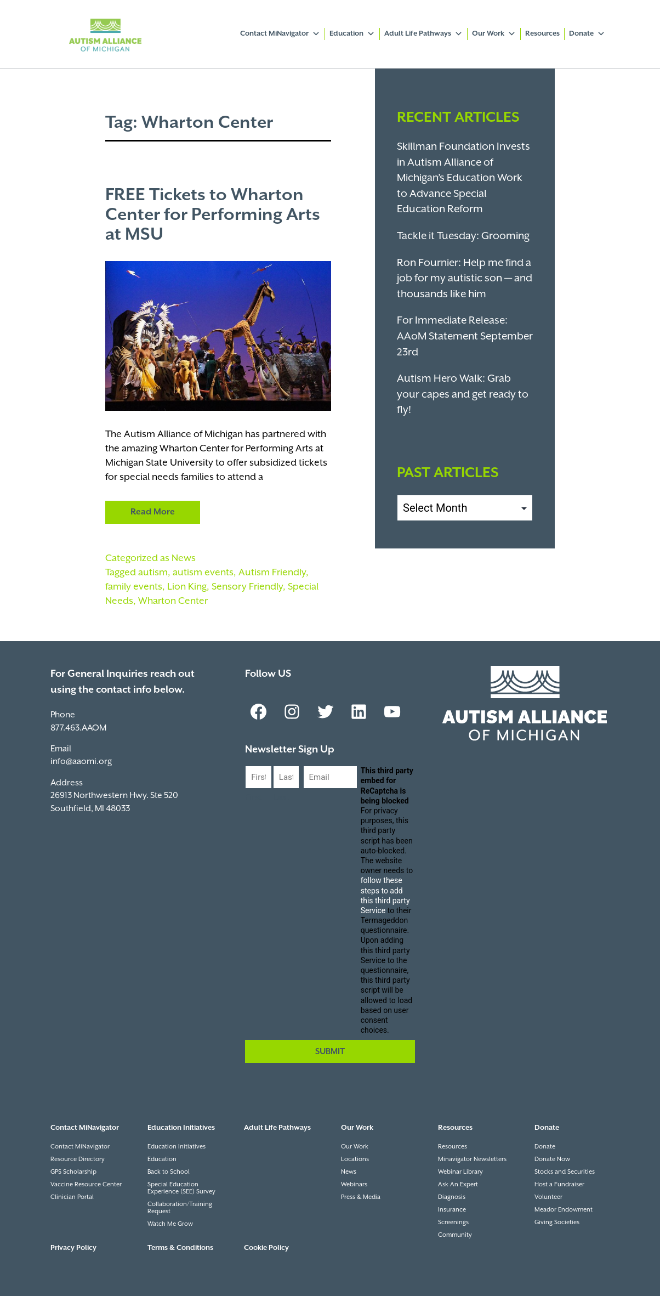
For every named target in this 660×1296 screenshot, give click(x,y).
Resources (542, 34)
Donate (587, 34)
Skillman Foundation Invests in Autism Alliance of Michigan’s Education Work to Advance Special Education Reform (463, 178)
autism (153, 572)
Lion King (187, 586)
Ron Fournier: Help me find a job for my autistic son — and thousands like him (464, 279)
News (184, 558)
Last (281, 798)
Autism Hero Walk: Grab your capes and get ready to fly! (462, 394)
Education (352, 34)
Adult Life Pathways (423, 34)
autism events (203, 572)
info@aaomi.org (81, 761)
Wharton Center (173, 601)
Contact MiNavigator (280, 34)
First (253, 798)
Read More (152, 512)
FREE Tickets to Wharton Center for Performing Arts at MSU (212, 215)
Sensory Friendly (247, 586)
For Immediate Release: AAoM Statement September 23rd (465, 336)
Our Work (494, 34)
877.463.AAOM (78, 728)
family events (133, 586)
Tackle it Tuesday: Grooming (463, 236)
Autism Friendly (272, 572)
